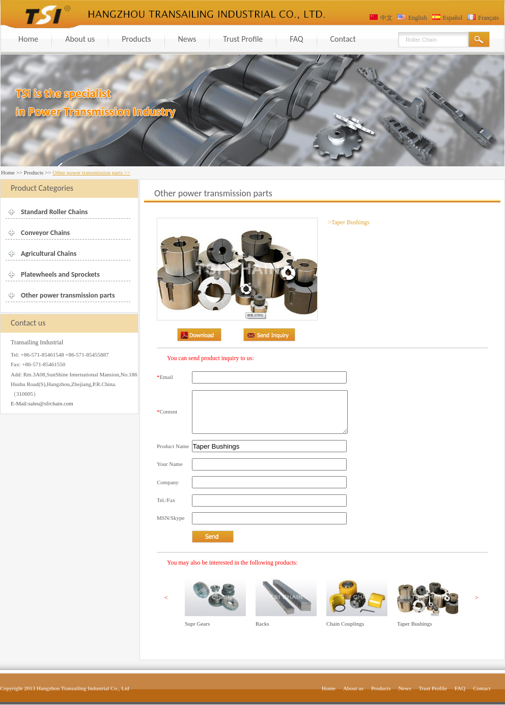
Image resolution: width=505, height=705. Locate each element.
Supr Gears (197, 624)
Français (488, 17)
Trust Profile (243, 39)
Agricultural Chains (48, 253)
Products (136, 39)
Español (453, 17)
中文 (386, 17)
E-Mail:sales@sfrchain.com (42, 403)
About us (80, 39)
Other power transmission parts (68, 295)
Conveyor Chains (45, 232)
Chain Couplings (345, 624)
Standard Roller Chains (54, 212)
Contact (343, 39)
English (417, 17)
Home (28, 39)
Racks (262, 624)
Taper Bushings (414, 624)
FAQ (296, 39)
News (187, 39)
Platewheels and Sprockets (60, 274)
